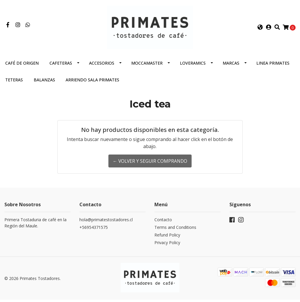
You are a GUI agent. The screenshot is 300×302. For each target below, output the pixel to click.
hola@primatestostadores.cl (106, 223)
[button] (260, 29)
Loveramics (193, 66)
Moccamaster (147, 66)
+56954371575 (93, 231)
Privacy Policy (167, 246)
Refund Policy (167, 238)
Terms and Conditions (175, 231)
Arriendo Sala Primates (92, 83)
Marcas (231, 66)
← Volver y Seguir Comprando (150, 164)
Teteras (14, 83)
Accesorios (101, 66)
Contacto (163, 223)
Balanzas (44, 83)
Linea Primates (272, 66)
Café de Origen (22, 66)
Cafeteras (61, 66)
